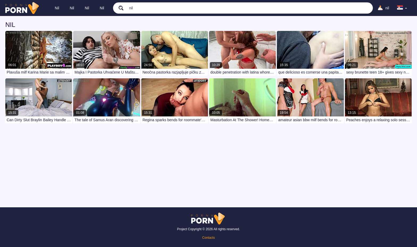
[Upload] (383, 8)
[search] (118, 7)
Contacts (208, 238)
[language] (402, 8)
